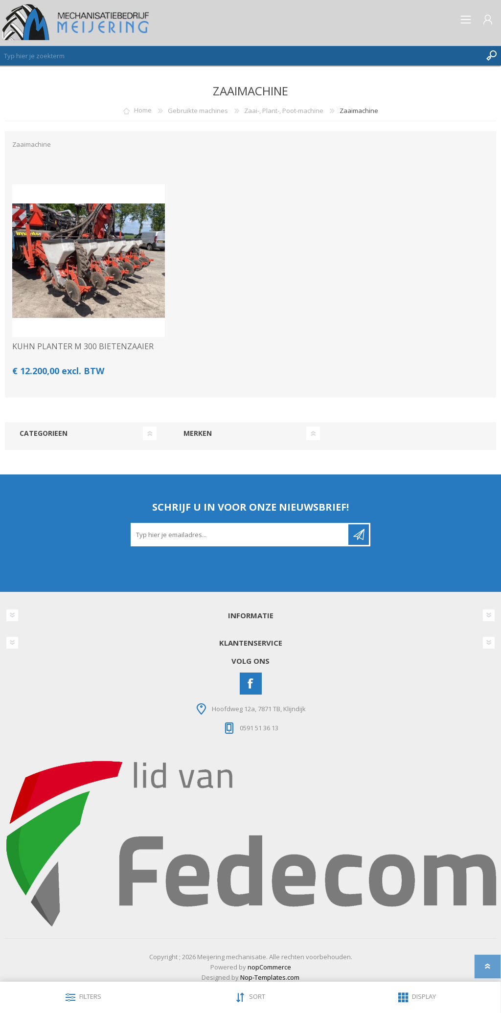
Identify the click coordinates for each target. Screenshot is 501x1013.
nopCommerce (269, 967)
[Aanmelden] (240, 534)
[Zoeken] (240, 56)
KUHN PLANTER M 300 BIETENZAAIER (83, 346)
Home (143, 110)
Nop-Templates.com (269, 977)
